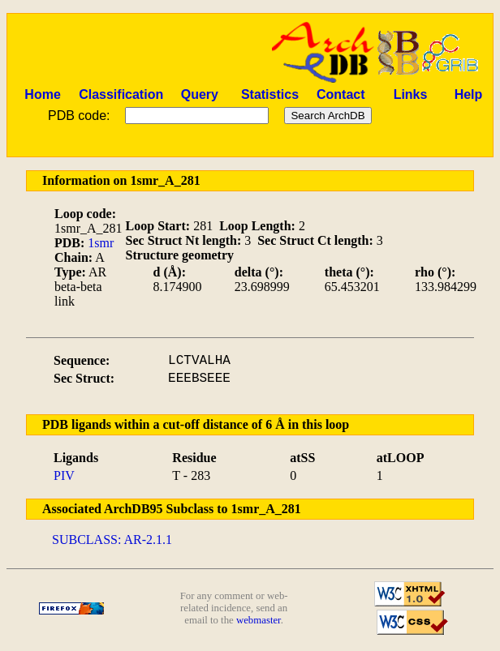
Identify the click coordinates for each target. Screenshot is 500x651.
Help (469, 94)
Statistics (270, 94)
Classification (121, 94)
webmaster (258, 620)
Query (199, 94)
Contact (341, 94)
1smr (101, 243)
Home (42, 94)
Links (411, 94)
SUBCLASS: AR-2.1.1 (112, 539)
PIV (64, 475)
